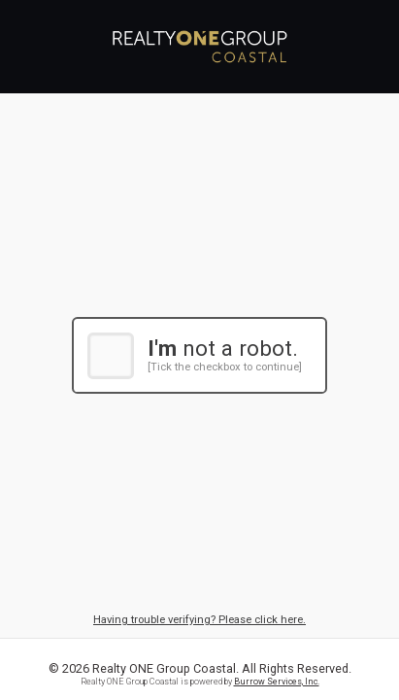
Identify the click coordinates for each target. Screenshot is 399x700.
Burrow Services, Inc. (276, 681)
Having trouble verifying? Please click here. (199, 619)
